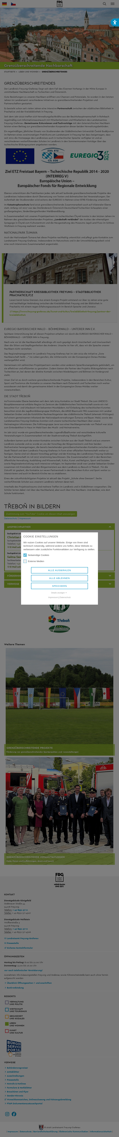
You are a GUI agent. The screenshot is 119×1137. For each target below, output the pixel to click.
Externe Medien (33, 561)
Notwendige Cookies (36, 555)
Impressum (53, 597)
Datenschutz (65, 597)
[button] (115, 22)
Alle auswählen (59, 570)
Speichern (59, 586)
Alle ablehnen (59, 578)
